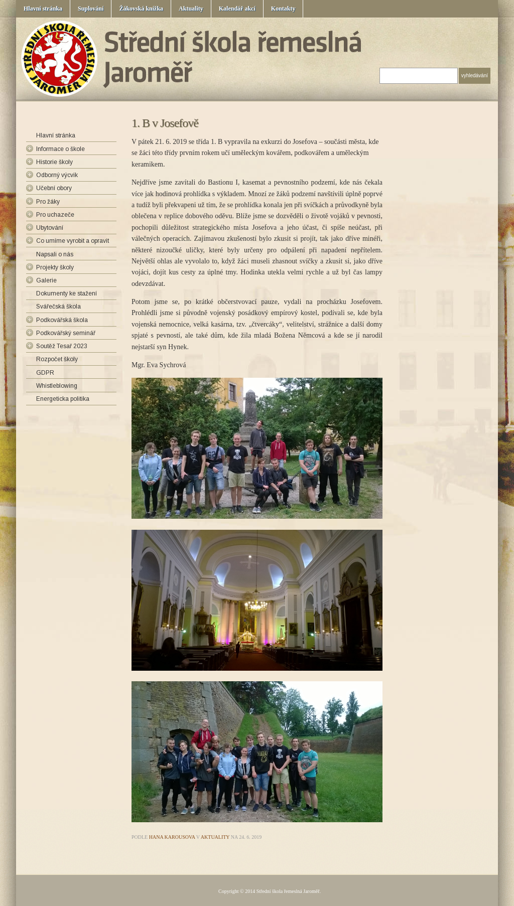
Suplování (90, 8)
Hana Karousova (172, 837)
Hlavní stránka (43, 8)
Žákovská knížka (141, 8)
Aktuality (191, 8)
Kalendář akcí (237, 8)
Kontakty (283, 8)
